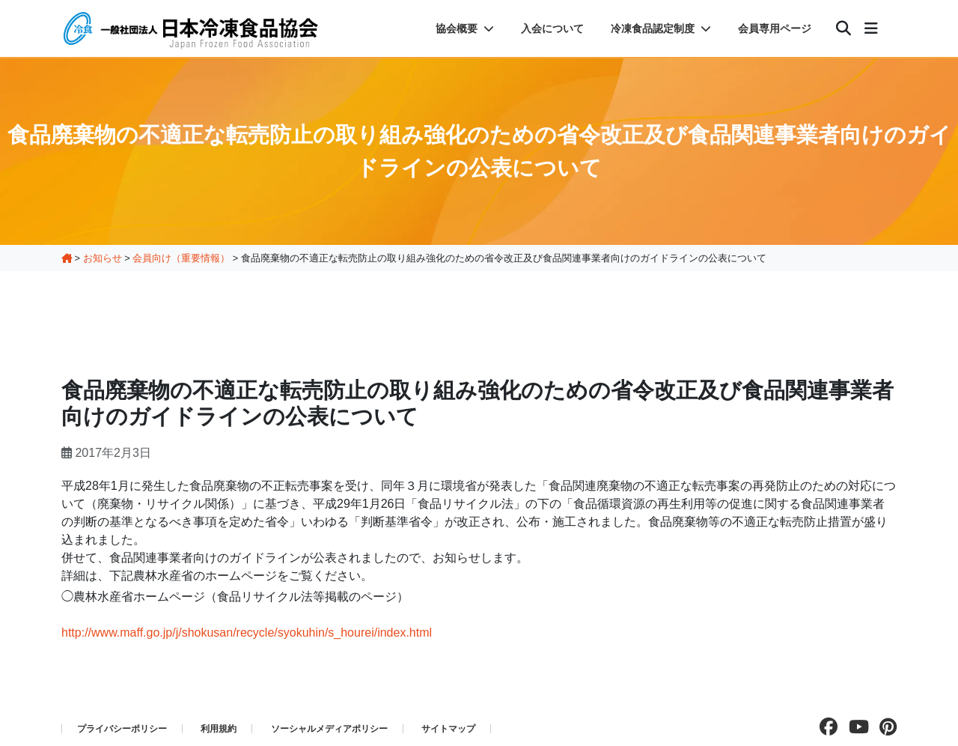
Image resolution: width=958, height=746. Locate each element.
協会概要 (465, 28)
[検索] (843, 28)
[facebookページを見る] (825, 727)
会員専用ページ (774, 28)
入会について (552, 28)
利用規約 (219, 728)
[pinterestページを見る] (884, 727)
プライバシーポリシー (122, 728)
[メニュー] (871, 28)
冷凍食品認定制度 (661, 28)
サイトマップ (448, 728)
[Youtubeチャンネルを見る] (855, 727)
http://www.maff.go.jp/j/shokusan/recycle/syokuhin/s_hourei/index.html (246, 632)
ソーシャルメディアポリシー (329, 728)
